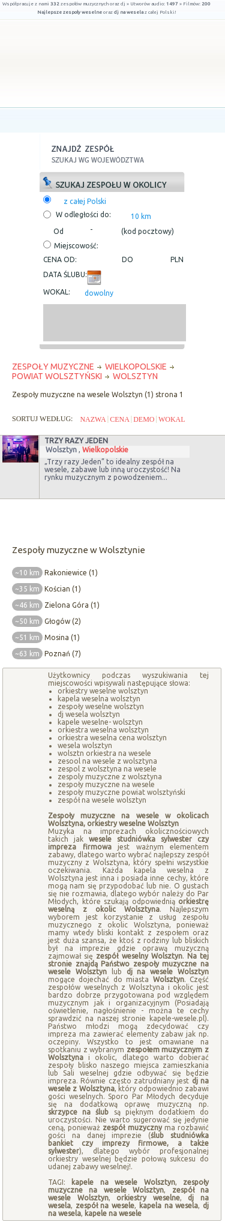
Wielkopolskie (105, 450)
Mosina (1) (62, 637)
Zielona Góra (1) (72, 605)
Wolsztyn (61, 450)
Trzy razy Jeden (76, 441)
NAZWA (93, 419)
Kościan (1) (62, 589)
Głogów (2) (62, 621)
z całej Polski (85, 201)
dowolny (99, 293)
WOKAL (171, 419)
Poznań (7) (62, 653)
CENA (120, 419)
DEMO (143, 419)
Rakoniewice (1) (71, 573)
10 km (141, 216)
